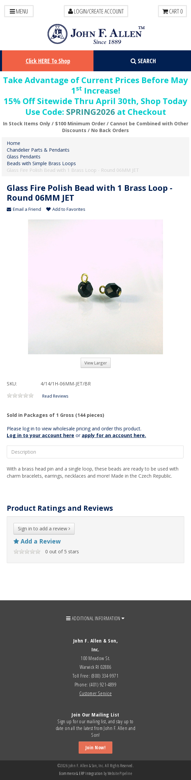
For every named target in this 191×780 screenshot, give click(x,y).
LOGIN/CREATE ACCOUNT (96, 11)
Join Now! (95, 747)
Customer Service (95, 693)
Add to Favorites (65, 209)
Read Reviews (55, 396)
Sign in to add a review (44, 528)
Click (48, 61)
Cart (172, 11)
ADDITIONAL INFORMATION (95, 618)
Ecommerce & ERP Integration (81, 773)
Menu (19, 11)
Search (143, 61)
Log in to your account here (40, 435)
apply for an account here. (114, 435)
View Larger (95, 363)
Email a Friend (24, 209)
